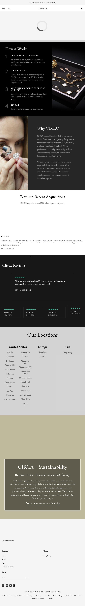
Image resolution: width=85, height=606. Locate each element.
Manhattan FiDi (25, 367)
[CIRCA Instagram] (7, 585)
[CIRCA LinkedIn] (10, 585)
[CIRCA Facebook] (3, 585)
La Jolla (25, 356)
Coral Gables (10, 382)
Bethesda (10, 360)
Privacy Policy (46, 556)
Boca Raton (10, 369)
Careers (4, 556)
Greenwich (25, 352)
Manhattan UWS (25, 372)
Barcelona (42, 352)
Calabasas (10, 373)
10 (50, 256)
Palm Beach (25, 382)
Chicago (10, 378)
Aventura (10, 356)
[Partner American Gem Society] (27, 526)
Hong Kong (67, 352)
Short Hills (25, 399)
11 (52, 256)
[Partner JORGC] (62, 526)
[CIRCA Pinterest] (14, 585)
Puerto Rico (25, 390)
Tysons (25, 403)
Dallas (10, 386)
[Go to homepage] (42, 8)
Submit (27, 578)
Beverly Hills (10, 365)
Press (3, 563)
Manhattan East (25, 361)
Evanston (10, 395)
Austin (10, 352)
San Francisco (25, 395)
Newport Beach (25, 377)
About (4, 559)
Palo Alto (25, 386)
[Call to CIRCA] (9, 8)
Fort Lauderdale (10, 399)
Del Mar (10, 391)
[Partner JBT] (43, 526)
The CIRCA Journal (8, 567)
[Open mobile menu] (3, 8)
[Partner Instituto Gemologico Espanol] (53, 526)
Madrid (42, 356)
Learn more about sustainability (43, 503)
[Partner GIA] (10, 526)
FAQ (81, 8)
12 (55, 256)
